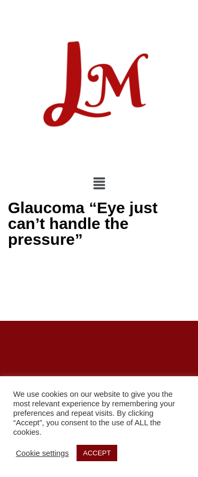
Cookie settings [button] (42, 453)
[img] (99, 183)
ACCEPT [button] (97, 453)
